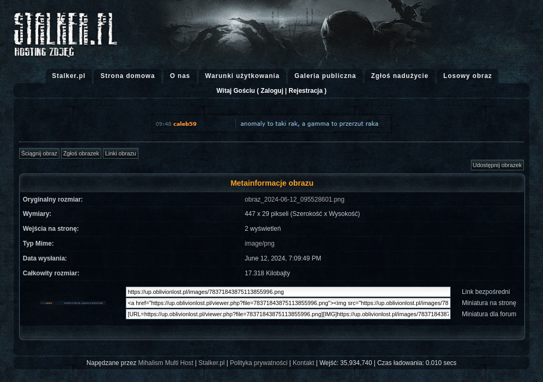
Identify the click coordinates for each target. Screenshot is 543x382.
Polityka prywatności (258, 363)
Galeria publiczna (325, 76)
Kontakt (303, 363)
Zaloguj (272, 90)
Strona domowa (127, 76)
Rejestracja (305, 90)
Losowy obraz (467, 76)
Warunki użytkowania (242, 76)
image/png (260, 243)
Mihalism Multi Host (166, 363)
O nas (180, 76)
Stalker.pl (68, 76)
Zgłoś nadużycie (399, 76)
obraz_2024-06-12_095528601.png (295, 199)
